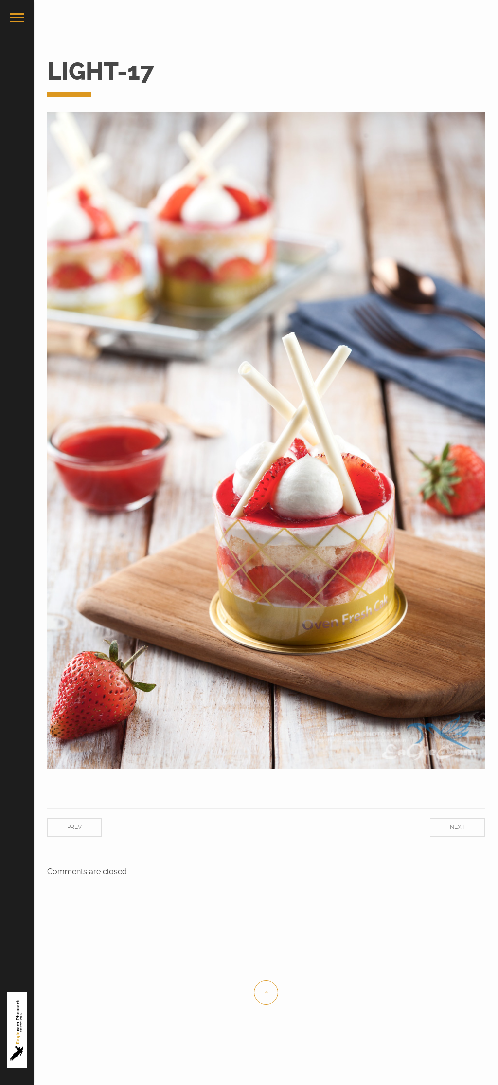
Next (457, 827)
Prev (74, 827)
